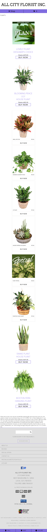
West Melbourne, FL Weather (15, 523)
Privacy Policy (12, 525)
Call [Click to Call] (7, 530)
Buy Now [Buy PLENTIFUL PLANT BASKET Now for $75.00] (23, 320)
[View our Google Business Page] (25, 469)
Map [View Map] (23, 530)
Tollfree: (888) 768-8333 (23, 483)
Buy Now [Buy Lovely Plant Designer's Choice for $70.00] (23, 57)
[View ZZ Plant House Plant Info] (23, 195)
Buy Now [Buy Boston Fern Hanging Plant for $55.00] (23, 406)
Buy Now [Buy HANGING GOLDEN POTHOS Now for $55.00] (23, 178)
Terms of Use (35, 525)
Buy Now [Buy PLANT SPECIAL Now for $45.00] (23, 284)
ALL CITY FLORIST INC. (23, 4)
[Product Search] (24, 432)
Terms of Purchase (24, 525)
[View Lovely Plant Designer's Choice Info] (23, 33)
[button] (23, 501)
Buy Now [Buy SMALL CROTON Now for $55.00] (23, 143)
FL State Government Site (33, 523)
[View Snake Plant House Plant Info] (23, 337)
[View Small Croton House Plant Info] (23, 125)
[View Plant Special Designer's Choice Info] (23, 266)
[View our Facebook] (22, 469)
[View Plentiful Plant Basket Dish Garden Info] (23, 301)
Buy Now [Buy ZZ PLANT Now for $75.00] (23, 214)
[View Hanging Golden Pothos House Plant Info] (23, 160)
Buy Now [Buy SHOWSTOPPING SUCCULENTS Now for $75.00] (23, 249)
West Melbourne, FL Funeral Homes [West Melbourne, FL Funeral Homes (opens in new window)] (11, 517)
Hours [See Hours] (39, 530)
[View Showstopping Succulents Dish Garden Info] (23, 231)
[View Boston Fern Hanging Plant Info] (23, 382)
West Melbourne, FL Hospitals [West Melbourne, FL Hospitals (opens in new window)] (33, 517)
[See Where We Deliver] (23, 441)
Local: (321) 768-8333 (23, 481)
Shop (12, 11)
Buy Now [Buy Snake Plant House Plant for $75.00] (23, 362)
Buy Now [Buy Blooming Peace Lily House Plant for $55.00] (23, 104)
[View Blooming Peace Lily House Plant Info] (23, 77)
